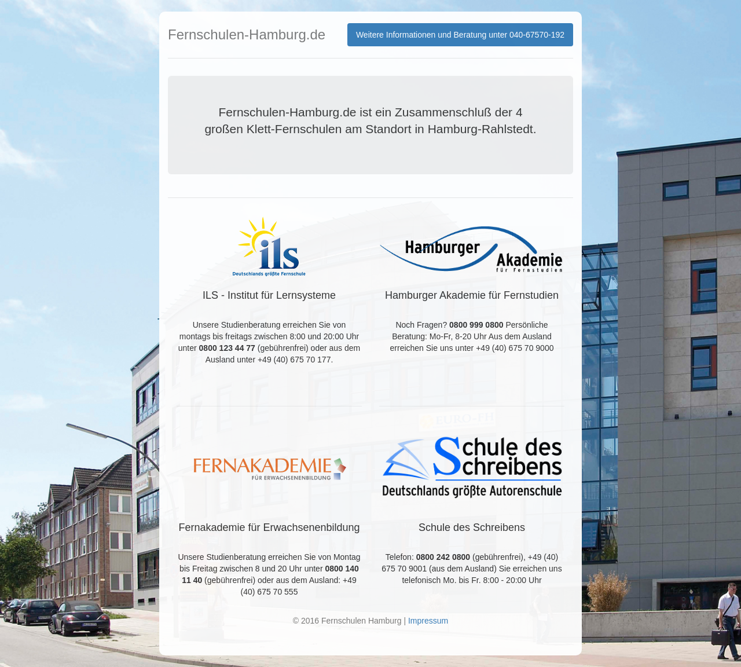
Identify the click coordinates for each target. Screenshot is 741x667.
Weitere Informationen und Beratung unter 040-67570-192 (460, 34)
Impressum (428, 620)
